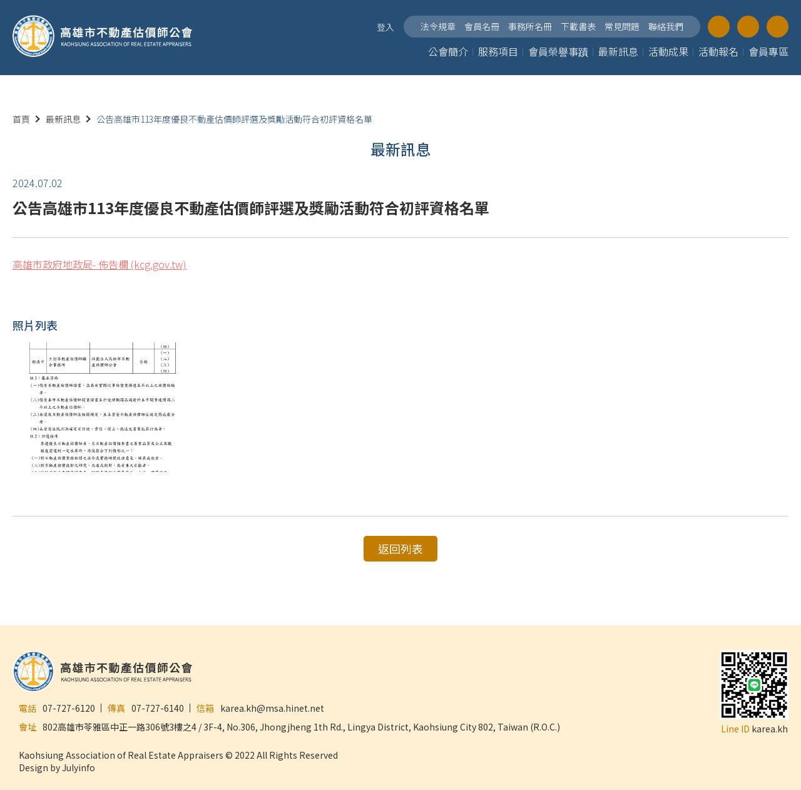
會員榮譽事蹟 (558, 51)
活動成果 (668, 51)
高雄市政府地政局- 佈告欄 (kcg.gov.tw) (99, 264)
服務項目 (498, 51)
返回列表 (400, 548)
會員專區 (768, 51)
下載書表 (578, 26)
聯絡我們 (665, 26)
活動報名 (718, 51)
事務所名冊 (530, 26)
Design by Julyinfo (57, 766)
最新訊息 (618, 51)
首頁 (21, 119)
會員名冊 (481, 26)
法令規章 (438, 26)
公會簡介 (448, 51)
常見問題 (622, 26)
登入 (385, 27)
